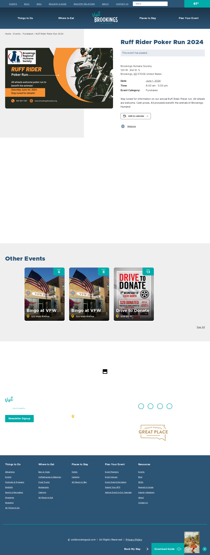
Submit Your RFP (112, 487)
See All (201, 327)
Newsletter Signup (19, 418)
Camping (75, 477)
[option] (59, 78)
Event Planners (112, 472)
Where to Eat (65, 18)
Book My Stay (132, 549)
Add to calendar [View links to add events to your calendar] (136, 116)
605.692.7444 (112, 405)
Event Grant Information (115, 482)
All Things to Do (12, 508)
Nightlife (9, 487)
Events (13, 4)
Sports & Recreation (14, 492)
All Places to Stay (79, 482)
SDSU (39, 4)
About (105, 4)
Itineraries (9, 498)
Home (8, 34)
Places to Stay (147, 18)
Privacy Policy (134, 540)
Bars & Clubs (44, 472)
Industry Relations (84, 4)
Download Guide (164, 549)
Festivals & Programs (14, 482)
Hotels (74, 472)
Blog (27, 4)
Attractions (10, 472)
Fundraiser (28, 34)
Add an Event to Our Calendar (118, 492)
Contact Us (122, 4)
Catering (42, 492)
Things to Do (25, 18)
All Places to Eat (45, 498)
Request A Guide (58, 4)
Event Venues (111, 477)
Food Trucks (44, 482)
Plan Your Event (188, 18)
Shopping (9, 503)
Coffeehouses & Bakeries (49, 477)
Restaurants (43, 487)
